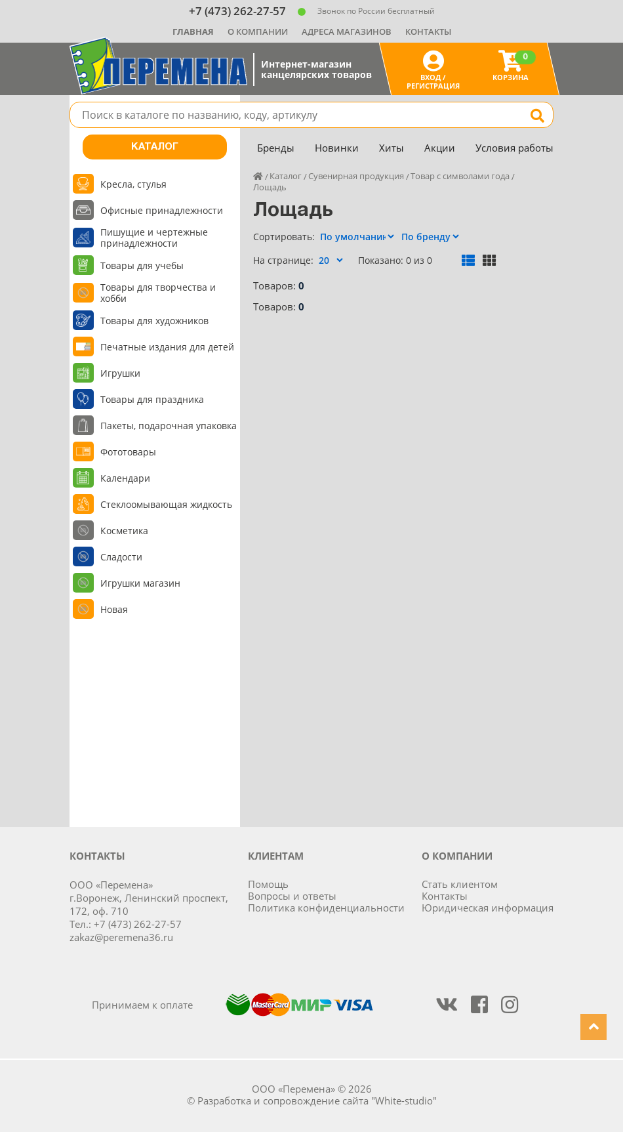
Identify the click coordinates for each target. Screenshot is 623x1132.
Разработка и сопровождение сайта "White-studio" (317, 1100)
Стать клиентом (460, 884)
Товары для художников (154, 320)
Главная (193, 31)
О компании (258, 31)
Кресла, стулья (133, 184)
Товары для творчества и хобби (158, 293)
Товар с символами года (460, 176)
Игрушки (120, 373)
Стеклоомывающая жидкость (166, 504)
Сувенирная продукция (356, 176)
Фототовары (128, 451)
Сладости (121, 556)
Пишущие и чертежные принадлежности (154, 237)
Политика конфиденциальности (326, 907)
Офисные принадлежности (161, 210)
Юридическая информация (487, 907)
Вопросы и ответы (292, 895)
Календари (125, 478)
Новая (114, 609)
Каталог (154, 147)
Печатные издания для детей (167, 346)
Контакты (428, 31)
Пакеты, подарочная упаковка (168, 425)
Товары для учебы (142, 265)
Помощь (268, 884)
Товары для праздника (152, 399)
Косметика (124, 530)
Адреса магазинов (347, 31)
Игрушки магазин (140, 583)
